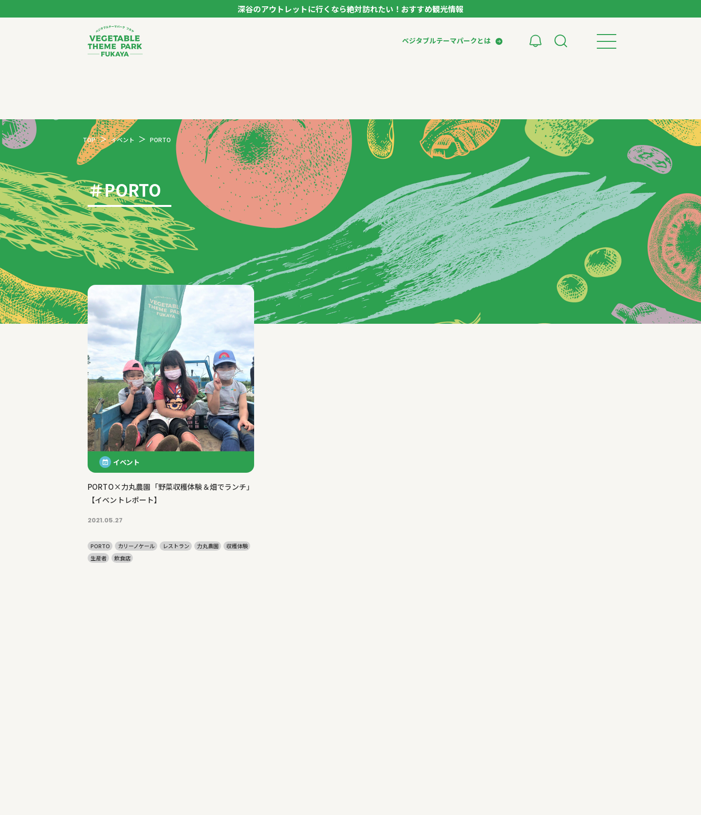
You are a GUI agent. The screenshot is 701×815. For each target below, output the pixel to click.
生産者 (99, 558)
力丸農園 (208, 546)
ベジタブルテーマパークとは (446, 40)
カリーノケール (136, 546)
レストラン (176, 546)
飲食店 (122, 558)
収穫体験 (237, 546)
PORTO (100, 546)
